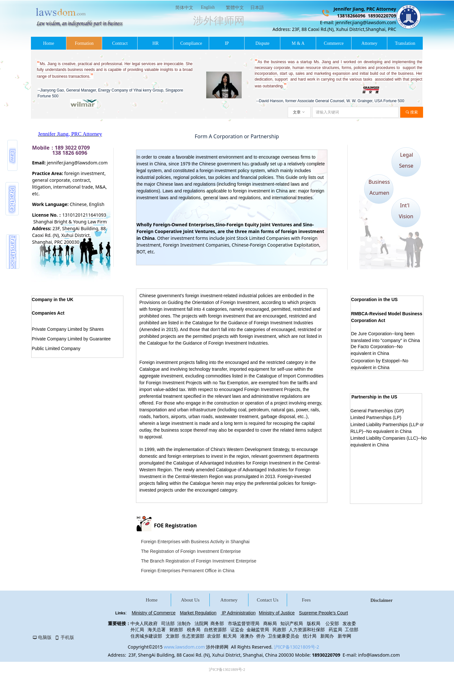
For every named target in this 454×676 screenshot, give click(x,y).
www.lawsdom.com (184, 647)
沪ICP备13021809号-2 (296, 647)
